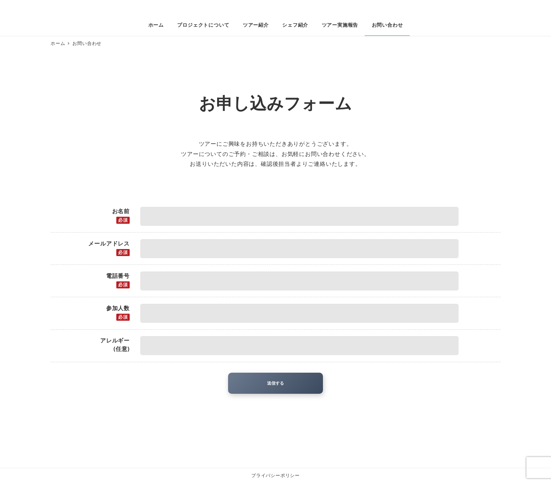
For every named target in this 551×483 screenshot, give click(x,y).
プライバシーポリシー (275, 475)
